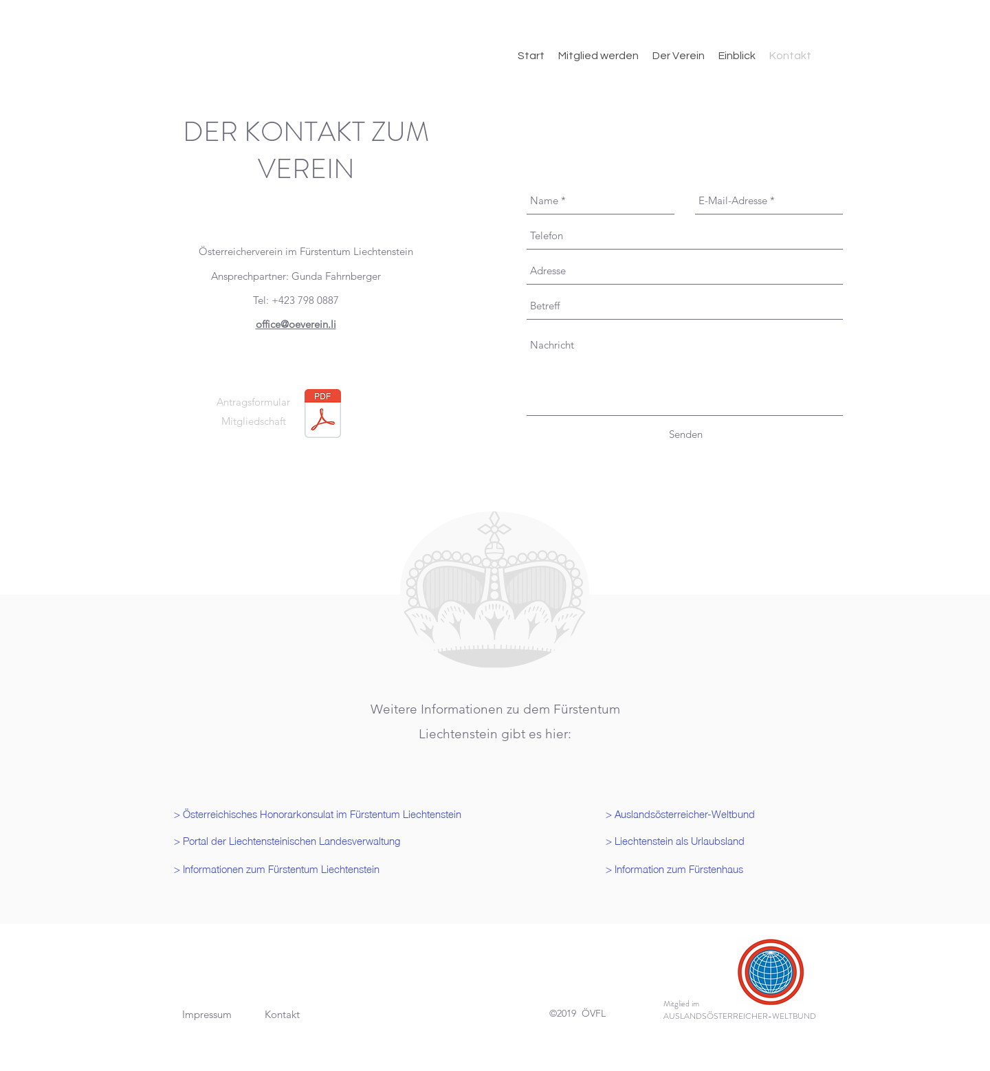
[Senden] (685, 434)
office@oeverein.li (296, 324)
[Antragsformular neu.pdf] (322, 415)
